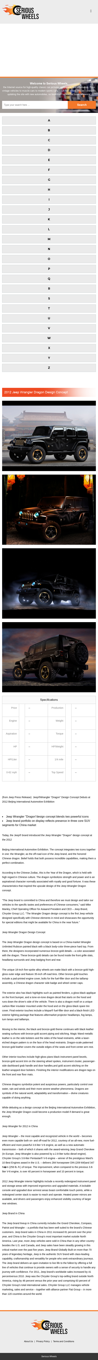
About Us (28, 1341)
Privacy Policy (43, 1341)
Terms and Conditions (63, 1341)
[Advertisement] (49, 50)
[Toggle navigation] (91, 11)
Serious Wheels (49, 1356)
